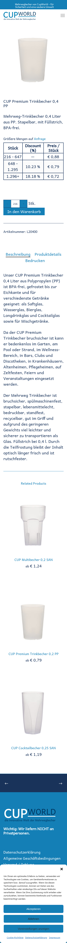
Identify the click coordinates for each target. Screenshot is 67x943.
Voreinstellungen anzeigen (33, 928)
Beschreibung (18, 254)
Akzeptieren (33, 908)
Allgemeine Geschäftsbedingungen (32, 858)
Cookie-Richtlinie (15, 937)
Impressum (54, 937)
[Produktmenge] (15, 204)
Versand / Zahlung (18, 864)
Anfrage (40, 138)
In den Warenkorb (24, 211)
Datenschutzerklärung (36, 937)
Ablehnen (33, 918)
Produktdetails (48, 254)
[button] (61, 869)
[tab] (18, 254)
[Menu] (61, 15)
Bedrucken (35, 260)
